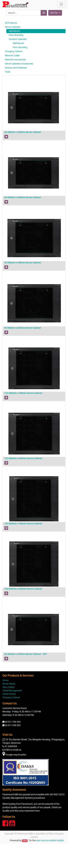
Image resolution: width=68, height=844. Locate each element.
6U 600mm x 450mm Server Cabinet (22, 132)
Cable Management (12, 690)
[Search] (44, 13)
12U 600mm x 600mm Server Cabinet (23, 458)
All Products (11, 23)
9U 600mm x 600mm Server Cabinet (22, 328)
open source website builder (50, 840)
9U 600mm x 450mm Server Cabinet (22, 262)
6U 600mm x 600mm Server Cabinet (22, 197)
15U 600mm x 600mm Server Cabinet (23, 588)
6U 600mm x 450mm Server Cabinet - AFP (25, 654)
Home (5, 680)
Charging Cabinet (11, 697)
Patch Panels (9, 694)
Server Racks (8, 683)
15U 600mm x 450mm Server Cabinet (23, 523)
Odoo (25, 841)
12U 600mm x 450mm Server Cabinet (23, 393)
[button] (55, 13)
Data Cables (8, 687)
